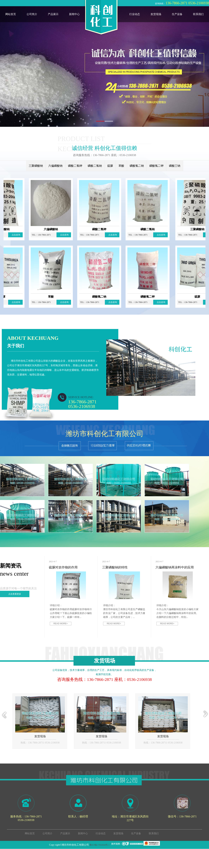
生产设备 (177, 14)
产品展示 (53, 14)
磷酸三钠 (174, 165)
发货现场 (156, 14)
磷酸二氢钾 (75, 165)
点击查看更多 (14, 594)
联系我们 (198, 14)
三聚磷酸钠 (36, 165)
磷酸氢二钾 (156, 165)
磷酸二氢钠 (95, 165)
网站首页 (10, 14)
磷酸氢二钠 (137, 165)
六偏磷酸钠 (55, 165)
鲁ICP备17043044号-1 (100, 845)
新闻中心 (74, 14)
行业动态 (134, 14)
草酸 (121, 165)
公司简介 (32, 14)
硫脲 (110, 165)
